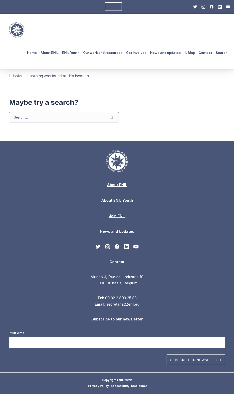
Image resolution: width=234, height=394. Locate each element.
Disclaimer (139, 386)
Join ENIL (117, 215)
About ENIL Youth (117, 200)
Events (70, 7)
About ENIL (16, 7)
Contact (205, 53)
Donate (113, 7)
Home (32, 53)
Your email (117, 339)
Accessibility (120, 386)
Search (222, 53)
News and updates (165, 53)
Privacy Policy (98, 386)
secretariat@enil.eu (122, 304)
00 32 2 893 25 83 (121, 298)
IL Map (189, 53)
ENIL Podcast (91, 7)
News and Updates (45, 7)
